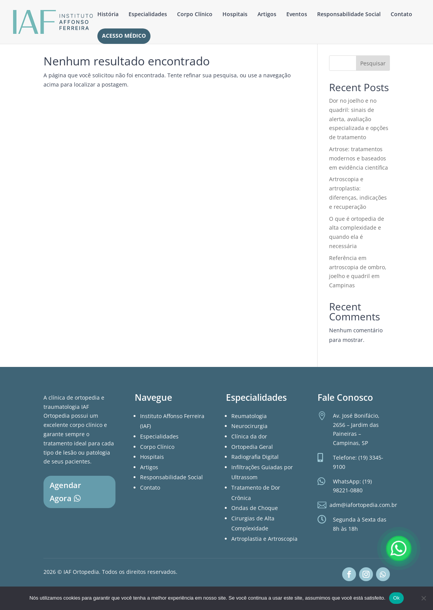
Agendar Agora (65, 491)
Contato (401, 15)
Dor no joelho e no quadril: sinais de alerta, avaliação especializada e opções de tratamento (358, 119)
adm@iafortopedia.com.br (363, 504)
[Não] (423, 598)
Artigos (266, 15)
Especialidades (148, 15)
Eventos (296, 15)
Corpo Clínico (194, 15)
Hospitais (234, 15)
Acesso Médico (124, 36)
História (108, 15)
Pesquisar (373, 63)
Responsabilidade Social (349, 15)
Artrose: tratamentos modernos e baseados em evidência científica (358, 158)
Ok (396, 598)
